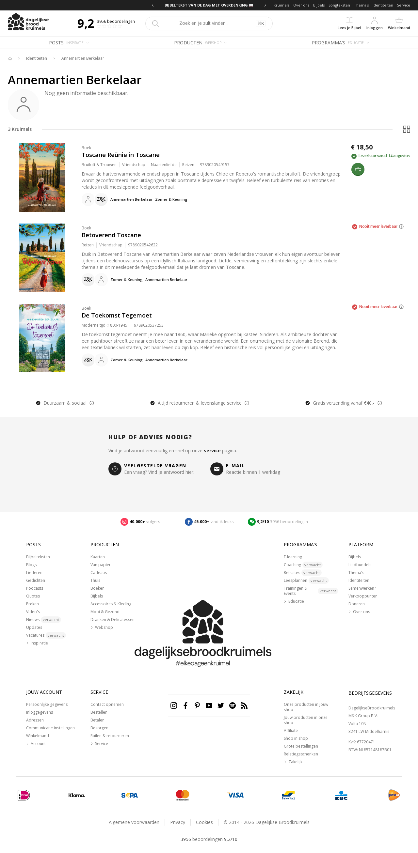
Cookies (204, 822)
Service (403, 5)
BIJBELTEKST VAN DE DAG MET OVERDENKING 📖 (209, 5)
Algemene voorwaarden (134, 822)
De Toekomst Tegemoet (117, 315)
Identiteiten (383, 5)
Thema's (361, 5)
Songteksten (339, 5)
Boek (86, 147)
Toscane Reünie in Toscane (121, 155)
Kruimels (281, 5)
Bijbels (319, 5)
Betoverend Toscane (111, 235)
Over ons (301, 5)
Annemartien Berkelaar (82, 58)
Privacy (177, 822)
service (212, 450)
